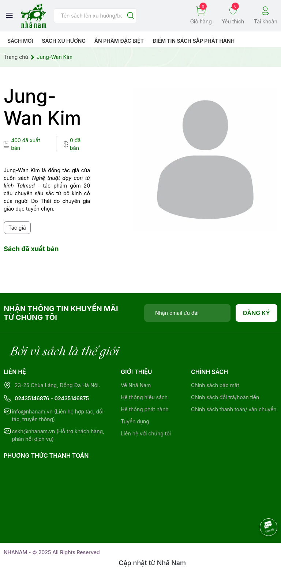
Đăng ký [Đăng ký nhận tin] (256, 313)
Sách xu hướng (63, 41)
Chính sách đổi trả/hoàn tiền (225, 397)
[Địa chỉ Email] (187, 313)
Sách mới (20, 41)
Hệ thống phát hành (144, 409)
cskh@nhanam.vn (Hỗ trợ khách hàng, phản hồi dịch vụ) (58, 435)
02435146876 (32, 398)
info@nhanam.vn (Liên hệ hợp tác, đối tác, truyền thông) (57, 415)
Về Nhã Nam (136, 385)
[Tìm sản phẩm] (95, 15)
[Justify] (130, 16)
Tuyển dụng (135, 421)
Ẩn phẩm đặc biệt (119, 41)
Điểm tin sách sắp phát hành (194, 41)
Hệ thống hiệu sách (144, 397)
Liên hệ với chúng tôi (146, 433)
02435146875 (72, 398)
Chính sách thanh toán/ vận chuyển (234, 409)
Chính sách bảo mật (215, 385)
